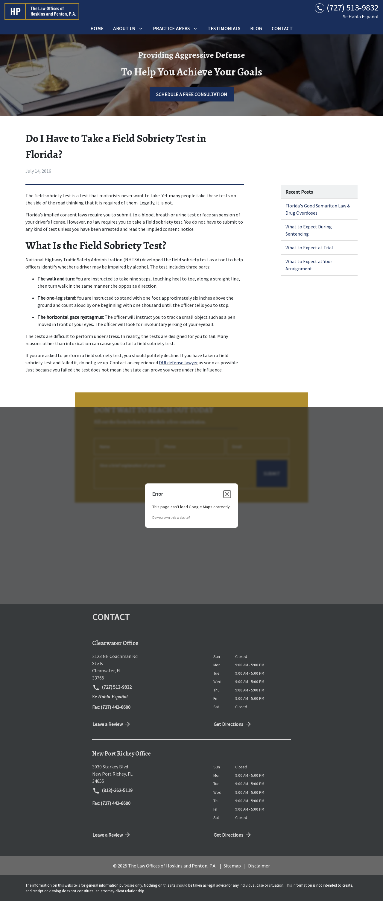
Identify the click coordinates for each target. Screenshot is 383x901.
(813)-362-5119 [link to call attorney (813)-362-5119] (112, 790)
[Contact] (282, 28)
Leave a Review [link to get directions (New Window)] (111, 724)
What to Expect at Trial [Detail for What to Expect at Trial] (309, 248)
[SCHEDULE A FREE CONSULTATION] (192, 94)
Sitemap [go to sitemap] (232, 866)
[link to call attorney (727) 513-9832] (347, 7)
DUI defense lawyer (178, 362)
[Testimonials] (224, 28)
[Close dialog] (227, 494)
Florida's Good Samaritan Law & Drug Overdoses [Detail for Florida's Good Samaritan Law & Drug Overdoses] (317, 209)
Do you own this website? (171, 517)
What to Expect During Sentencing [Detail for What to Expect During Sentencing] (308, 230)
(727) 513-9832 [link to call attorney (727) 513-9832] (112, 687)
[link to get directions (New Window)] (148, 667)
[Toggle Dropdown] (141, 28)
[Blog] (256, 28)
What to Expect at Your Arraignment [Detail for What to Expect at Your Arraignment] (308, 264)
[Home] (97, 28)
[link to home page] (41, 11)
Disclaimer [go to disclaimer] (259, 866)
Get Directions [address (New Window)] (233, 724)
